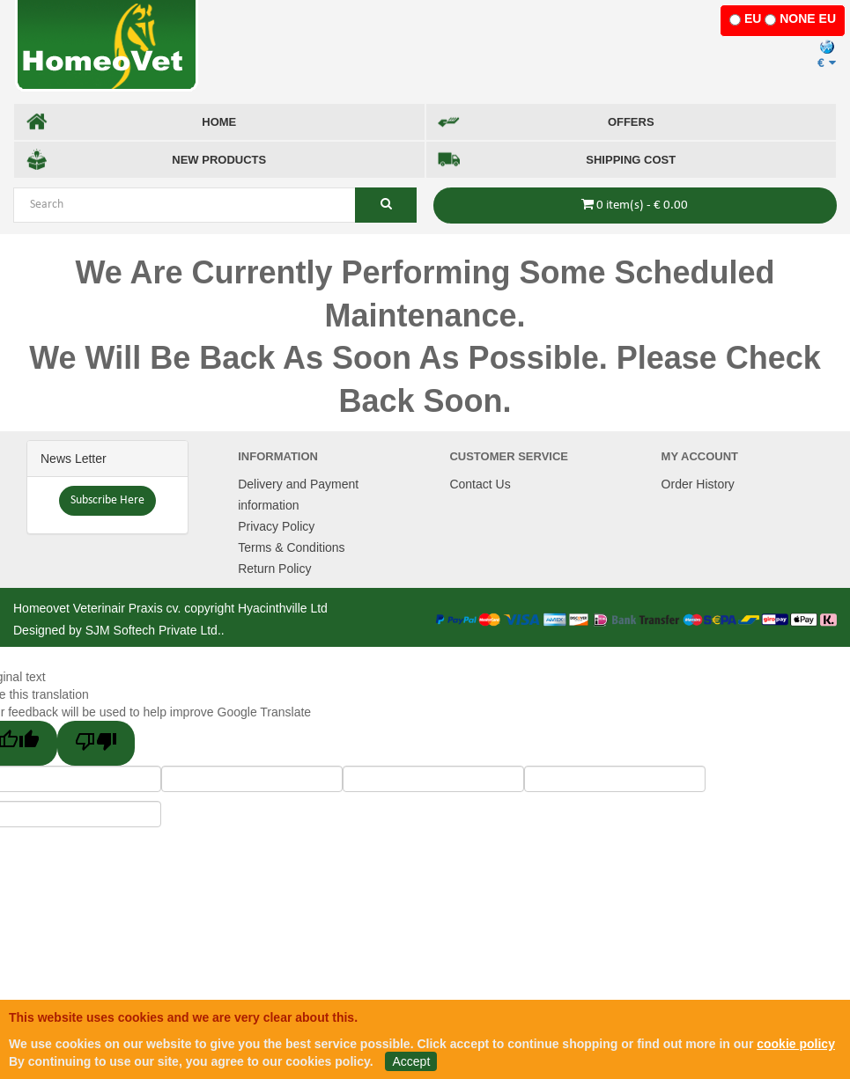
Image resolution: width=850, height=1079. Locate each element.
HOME (131, 122)
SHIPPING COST (557, 160)
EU (752, 18)
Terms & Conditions (291, 547)
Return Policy (274, 569)
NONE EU (808, 18)
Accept (411, 1061)
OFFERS (546, 122)
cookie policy (796, 1044)
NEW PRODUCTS (146, 160)
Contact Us (479, 484)
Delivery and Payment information (298, 494)
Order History (698, 484)
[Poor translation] (96, 743)
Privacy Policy (276, 526)
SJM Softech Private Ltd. (153, 630)
